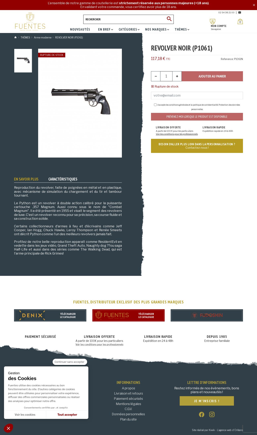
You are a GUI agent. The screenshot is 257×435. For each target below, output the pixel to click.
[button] (8, 428)
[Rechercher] (128, 19)
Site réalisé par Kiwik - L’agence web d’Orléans (217, 430)
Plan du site (128, 419)
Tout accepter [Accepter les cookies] (67, 414)
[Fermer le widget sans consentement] (70, 362)
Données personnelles (128, 414)
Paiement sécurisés (128, 399)
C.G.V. (128, 409)
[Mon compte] (212, 22)
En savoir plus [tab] (26, 179)
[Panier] (240, 21)
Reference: (227, 59)
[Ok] (169, 19)
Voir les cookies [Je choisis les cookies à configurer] (25, 414)
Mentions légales (128, 404)
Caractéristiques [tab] (62, 179)
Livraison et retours (128, 393)
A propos (128, 388)
